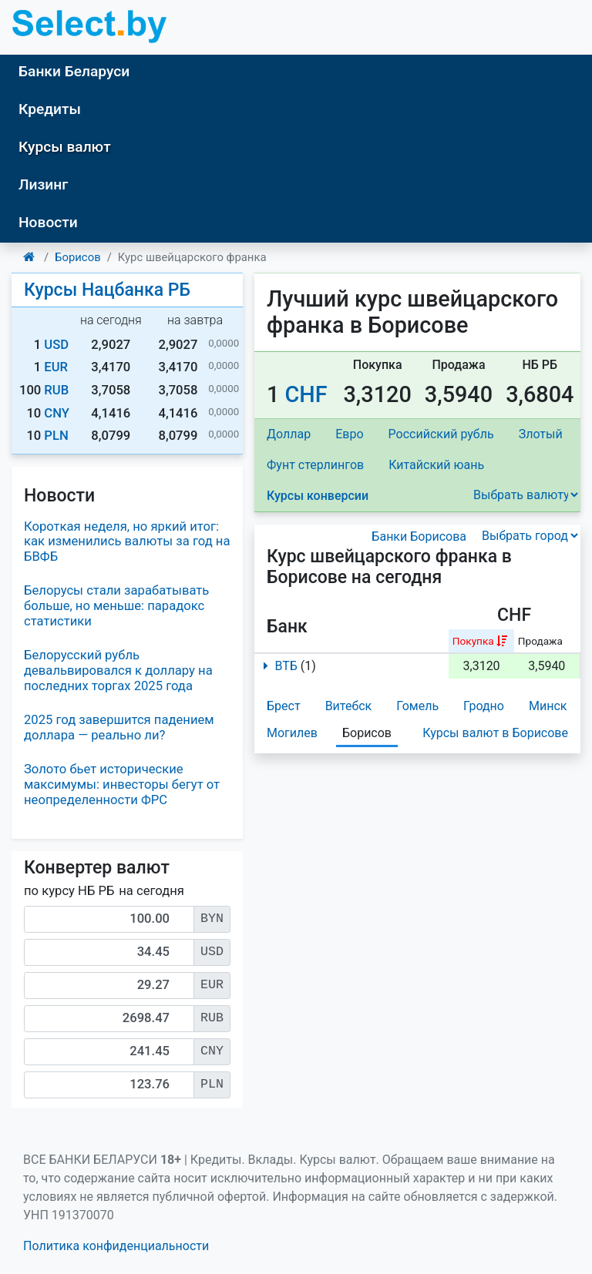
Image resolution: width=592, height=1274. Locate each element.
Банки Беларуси (74, 71)
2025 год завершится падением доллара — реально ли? (119, 727)
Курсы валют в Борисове (495, 733)
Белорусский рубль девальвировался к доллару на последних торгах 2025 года (118, 670)
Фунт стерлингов (315, 465)
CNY (56, 413)
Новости (48, 222)
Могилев (292, 733)
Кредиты (49, 109)
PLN (56, 435)
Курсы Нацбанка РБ (107, 290)
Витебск (348, 706)
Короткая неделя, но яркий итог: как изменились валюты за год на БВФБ (127, 542)
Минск (548, 706)
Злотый (541, 434)
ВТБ (277, 666)
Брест (284, 706)
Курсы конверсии (317, 495)
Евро (349, 434)
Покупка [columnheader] (473, 641)
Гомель (417, 706)
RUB (56, 390)
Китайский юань (436, 465)
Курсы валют (64, 147)
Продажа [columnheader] (540, 641)
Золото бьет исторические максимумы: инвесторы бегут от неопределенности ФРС (122, 784)
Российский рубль (441, 434)
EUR (56, 367)
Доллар (289, 434)
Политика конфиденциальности (116, 1246)
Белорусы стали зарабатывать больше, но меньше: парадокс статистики (116, 606)
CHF (306, 394)
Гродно (483, 706)
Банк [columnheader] (287, 626)
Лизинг (43, 184)
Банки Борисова (419, 536)
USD (56, 344)
